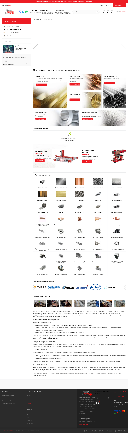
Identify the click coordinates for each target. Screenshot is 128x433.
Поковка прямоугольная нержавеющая (116, 262)
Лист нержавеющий (61, 237)
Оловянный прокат (79, 200)
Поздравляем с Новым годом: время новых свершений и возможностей (22, 48)
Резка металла (41, 151)
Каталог (29, 403)
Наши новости (8, 41)
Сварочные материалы (117, 237)
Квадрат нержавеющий (61, 249)
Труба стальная (42, 187)
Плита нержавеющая (79, 274)
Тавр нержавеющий (79, 261)
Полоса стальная (98, 212)
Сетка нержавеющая (42, 212)
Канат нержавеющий (98, 274)
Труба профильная (117, 200)
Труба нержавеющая (42, 261)
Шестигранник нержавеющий (42, 237)
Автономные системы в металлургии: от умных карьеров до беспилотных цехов (16, 63)
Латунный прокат (61, 200)
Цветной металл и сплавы (8, 403)
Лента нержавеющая (79, 237)
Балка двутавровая (116, 212)
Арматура (98, 200)
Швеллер (61, 212)
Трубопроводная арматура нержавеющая (42, 249)
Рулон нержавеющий (98, 237)
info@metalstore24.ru (121, 402)
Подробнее (40, 160)
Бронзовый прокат (42, 200)
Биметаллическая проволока (117, 224)
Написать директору (47, 12)
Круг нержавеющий (79, 249)
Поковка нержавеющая (98, 261)
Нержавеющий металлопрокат (9, 398)
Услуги (28, 406)
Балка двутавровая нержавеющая (61, 262)
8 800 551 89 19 (47, 11)
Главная (29, 395)
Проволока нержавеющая (117, 249)
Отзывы (29, 414)
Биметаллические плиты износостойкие (42, 224)
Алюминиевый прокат (61, 187)
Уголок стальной (79, 212)
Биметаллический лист (98, 224)
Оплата (28, 412)
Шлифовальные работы (89, 151)
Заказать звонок (119, 5)
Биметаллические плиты (61, 224)
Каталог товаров (16, 21)
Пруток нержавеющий (42, 274)
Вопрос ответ (30, 423)
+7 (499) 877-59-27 (35, 11)
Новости (29, 398)
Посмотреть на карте (84, 424)
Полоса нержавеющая (98, 249)
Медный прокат (79, 187)
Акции (28, 400)
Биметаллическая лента (79, 224)
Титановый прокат (117, 187)
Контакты (29, 420)
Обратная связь (8, 430)
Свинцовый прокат (98, 187)
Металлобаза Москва (85, 418)
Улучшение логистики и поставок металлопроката (14, 57)
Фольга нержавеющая (61, 274)
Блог (28, 417)
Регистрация (107, 5)
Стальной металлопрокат (8, 395)
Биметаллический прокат (8, 400)
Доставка (29, 409)
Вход (101, 5)
